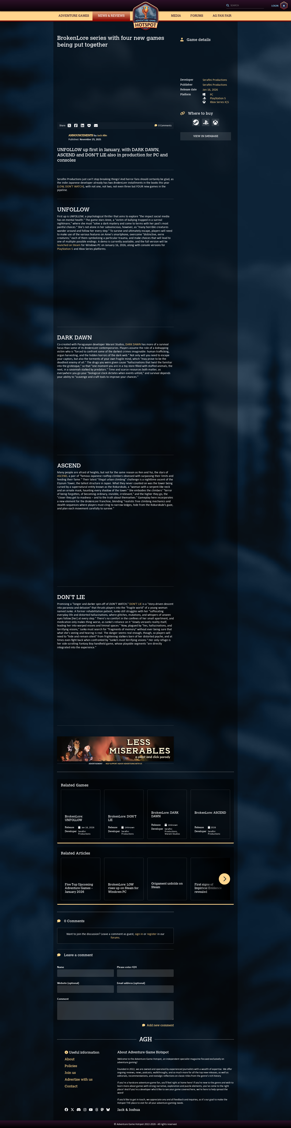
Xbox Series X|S (219, 102)
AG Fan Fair (222, 15)
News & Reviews (111, 15)
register (152, 934)
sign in (139, 934)
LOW (61, 186)
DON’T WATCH (74, 186)
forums (115, 937)
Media (176, 15)
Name (60, 967)
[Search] (245, 5)
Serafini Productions (215, 80)
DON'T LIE (135, 604)
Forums (196, 15)
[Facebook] (66, 1110)
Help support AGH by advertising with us (124, 764)
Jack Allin (102, 135)
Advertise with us (78, 1079)
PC (211, 94)
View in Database (205, 136)
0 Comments (163, 125)
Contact (71, 1086)
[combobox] (245, 5)
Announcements (80, 135)
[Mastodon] (102, 1110)
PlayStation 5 (65, 249)
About (69, 1059)
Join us (70, 1073)
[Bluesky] (108, 1110)
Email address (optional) (131, 983)
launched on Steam (68, 245)
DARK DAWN (133, 344)
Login (274, 5)
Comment (63, 999)
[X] (72, 1110)
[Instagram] (84, 1110)
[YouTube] (91, 1110)
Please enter (127, 967)
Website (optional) (68, 983)
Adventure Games (73, 15)
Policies (71, 1066)
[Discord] (79, 1110)
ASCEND (62, 476)
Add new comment (158, 1025)
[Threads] (96, 1110)
